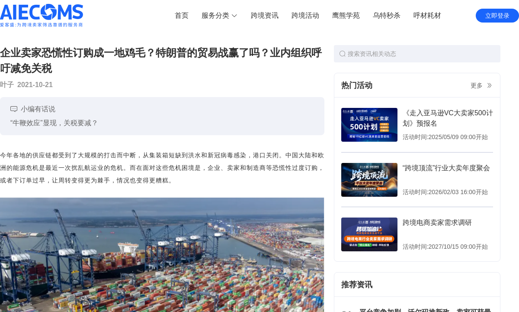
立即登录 (497, 15)
